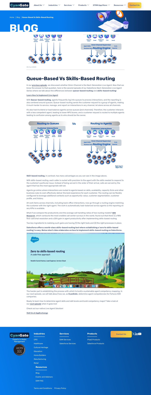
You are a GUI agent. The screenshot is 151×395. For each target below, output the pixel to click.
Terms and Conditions (43, 388)
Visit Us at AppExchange (37, 313)
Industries (53, 5)
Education (38, 351)
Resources (118, 5)
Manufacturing (40, 359)
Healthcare (38, 343)
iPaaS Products (93, 340)
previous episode (39, 85)
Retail (36, 363)
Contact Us (135, 5)
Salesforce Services (68, 343)
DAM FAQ (39, 381)
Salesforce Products (95, 343)
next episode (35, 304)
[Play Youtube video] (76, 260)
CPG (35, 340)
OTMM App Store (100, 5)
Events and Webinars (44, 377)
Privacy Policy (60, 388)
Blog (18, 17)
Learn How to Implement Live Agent (42, 95)
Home (12, 17)
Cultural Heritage (41, 347)
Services (68, 5)
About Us (38, 5)
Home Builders (40, 355)
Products (82, 5)
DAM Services (65, 340)
